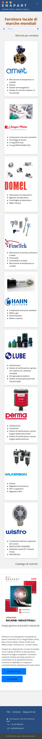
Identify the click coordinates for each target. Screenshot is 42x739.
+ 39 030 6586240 (15, 724)
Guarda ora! (12, 679)
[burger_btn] (37, 3)
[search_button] (4, 29)
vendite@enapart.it (15, 728)
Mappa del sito (29, 712)
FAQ (8, 712)
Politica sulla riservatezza (28, 736)
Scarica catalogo (14, 671)
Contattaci (16, 712)
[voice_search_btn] (38, 29)
